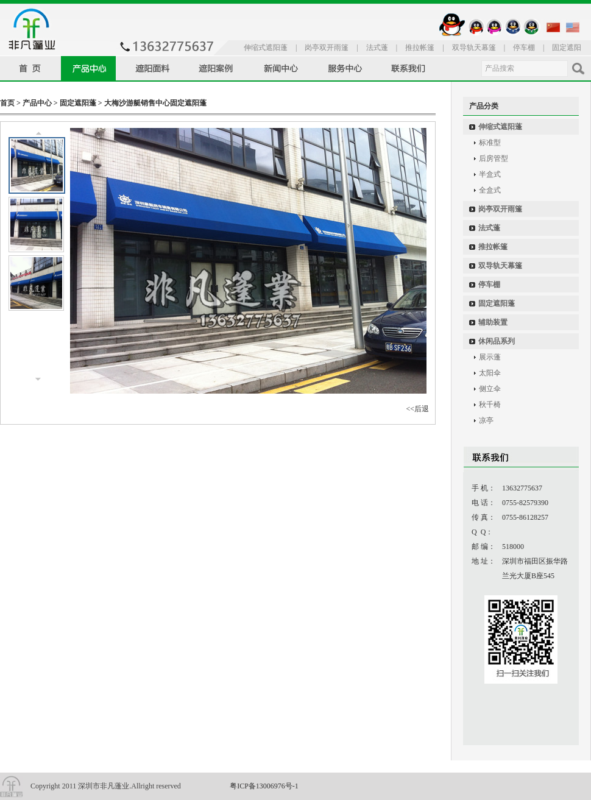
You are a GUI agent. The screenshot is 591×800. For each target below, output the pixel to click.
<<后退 (417, 409)
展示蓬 (490, 357)
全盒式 (490, 190)
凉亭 (486, 420)
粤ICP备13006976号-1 (264, 786)
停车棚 (524, 47)
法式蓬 (377, 47)
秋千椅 (490, 404)
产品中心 (37, 103)
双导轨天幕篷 (474, 47)
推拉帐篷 (419, 47)
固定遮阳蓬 (78, 103)
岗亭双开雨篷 (327, 47)
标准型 (490, 142)
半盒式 (490, 174)
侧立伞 (490, 388)
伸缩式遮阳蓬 (266, 47)
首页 (7, 103)
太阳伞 (490, 373)
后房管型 (493, 158)
